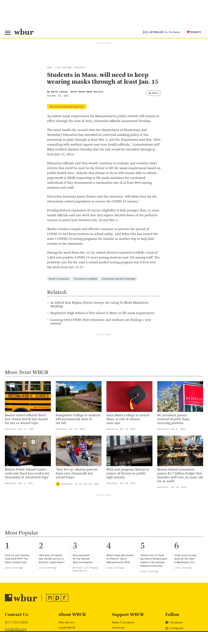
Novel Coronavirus (59, 278)
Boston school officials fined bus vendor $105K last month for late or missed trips (26, 419)
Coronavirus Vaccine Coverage (118, 278)
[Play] (58, 484)
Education (79, 68)
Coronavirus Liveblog (85, 278)
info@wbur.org (16, 629)
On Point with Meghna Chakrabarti (85, 569)
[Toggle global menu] (8, 33)
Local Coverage (63, 68)
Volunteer (118, 628)
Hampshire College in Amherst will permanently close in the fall (78, 419)
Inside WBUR (66, 628)
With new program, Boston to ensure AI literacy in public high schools (127, 473)
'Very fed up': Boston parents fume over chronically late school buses (77, 473)
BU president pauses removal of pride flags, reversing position (173, 419)
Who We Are (66, 622)
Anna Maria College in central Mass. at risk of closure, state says (127, 419)
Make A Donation (123, 622)
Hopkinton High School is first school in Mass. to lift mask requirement (102, 313)
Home (49, 68)
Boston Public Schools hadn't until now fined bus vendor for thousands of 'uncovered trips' (27, 473)
